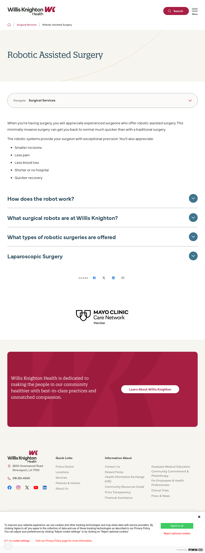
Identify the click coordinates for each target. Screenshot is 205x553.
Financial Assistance (119, 497)
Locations (62, 472)
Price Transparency (118, 492)
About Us (62, 488)
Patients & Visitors (68, 483)
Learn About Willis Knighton (150, 389)
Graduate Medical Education (170, 466)
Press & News (160, 496)
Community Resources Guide (124, 486)
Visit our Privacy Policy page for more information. (64, 540)
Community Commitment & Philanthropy (170, 473)
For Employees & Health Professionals (167, 482)
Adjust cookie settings (17, 540)
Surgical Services (27, 24)
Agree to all (177, 525)
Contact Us (112, 466)
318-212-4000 (21, 478)
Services (61, 477)
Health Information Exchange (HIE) (124, 479)
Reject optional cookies (177, 533)
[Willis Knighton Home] (31, 11)
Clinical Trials (160, 490)
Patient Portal (114, 472)
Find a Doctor (65, 466)
